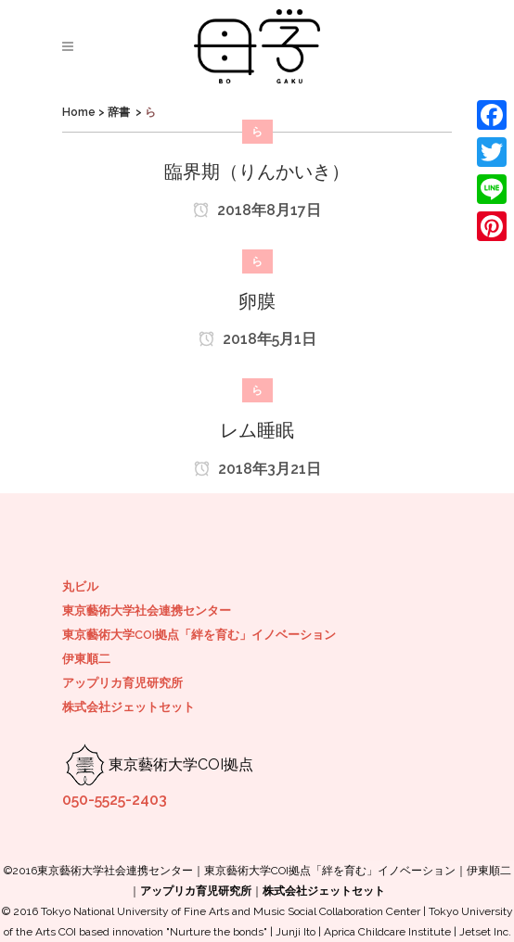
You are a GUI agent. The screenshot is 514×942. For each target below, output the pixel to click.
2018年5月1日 (257, 339)
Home (79, 112)
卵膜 (257, 301)
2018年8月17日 (257, 210)
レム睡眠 (257, 430)
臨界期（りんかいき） (257, 171)
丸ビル (80, 586)
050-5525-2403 (114, 799)
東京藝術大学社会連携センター (146, 610)
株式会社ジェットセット (128, 707)
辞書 (119, 112)
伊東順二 (86, 659)
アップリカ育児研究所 (122, 683)
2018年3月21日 (257, 468)
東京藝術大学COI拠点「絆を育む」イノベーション (199, 635)
